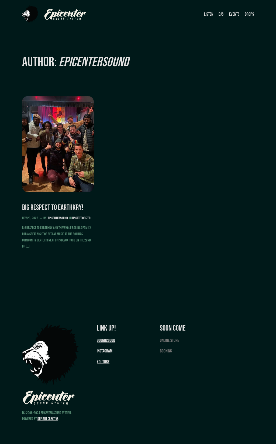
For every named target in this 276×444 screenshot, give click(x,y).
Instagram (104, 351)
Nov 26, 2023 (30, 218)
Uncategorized (81, 218)
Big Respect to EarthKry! (52, 207)
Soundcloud (106, 340)
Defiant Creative (47, 418)
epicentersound (58, 218)
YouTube (103, 362)
